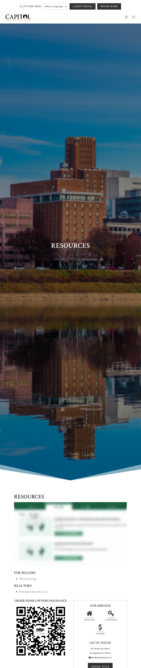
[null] (54, 6)
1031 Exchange (28, 579)
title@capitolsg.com (101, 657)
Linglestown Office (101, 653)
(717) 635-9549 (31, 6)
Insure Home (109, 6)
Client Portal (82, 6)
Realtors (89, 616)
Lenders (100, 630)
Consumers (111, 616)
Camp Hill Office (101, 648)
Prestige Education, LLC (33, 592)
